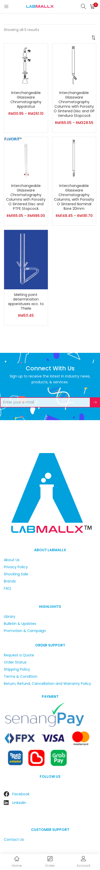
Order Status (15, 662)
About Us (12, 559)
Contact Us (14, 839)
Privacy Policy (16, 567)
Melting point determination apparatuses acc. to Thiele (26, 301)
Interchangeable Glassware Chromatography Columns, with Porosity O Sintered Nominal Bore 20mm (74, 197)
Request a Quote (19, 655)
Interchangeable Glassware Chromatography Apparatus (25, 99)
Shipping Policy (17, 669)
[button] (92, 6)
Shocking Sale (16, 574)
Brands (10, 581)
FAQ (7, 588)
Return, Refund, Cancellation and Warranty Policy (47, 683)
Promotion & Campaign (25, 630)
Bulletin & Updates (20, 623)
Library (9, 616)
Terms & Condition (20, 676)
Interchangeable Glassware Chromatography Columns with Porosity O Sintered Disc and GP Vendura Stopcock (74, 104)
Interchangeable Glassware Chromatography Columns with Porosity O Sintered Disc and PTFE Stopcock (26, 197)
